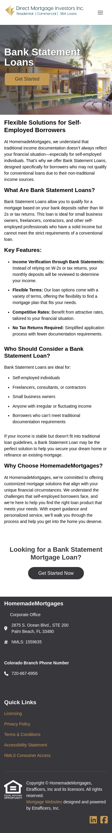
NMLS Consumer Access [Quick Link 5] (27, 755)
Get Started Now (55, 573)
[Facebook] (104, 820)
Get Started (27, 78)
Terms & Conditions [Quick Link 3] (22, 734)
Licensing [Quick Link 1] (13, 713)
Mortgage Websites (44, 801)
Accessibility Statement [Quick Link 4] (25, 745)
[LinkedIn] (93, 820)
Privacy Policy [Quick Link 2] (17, 724)
